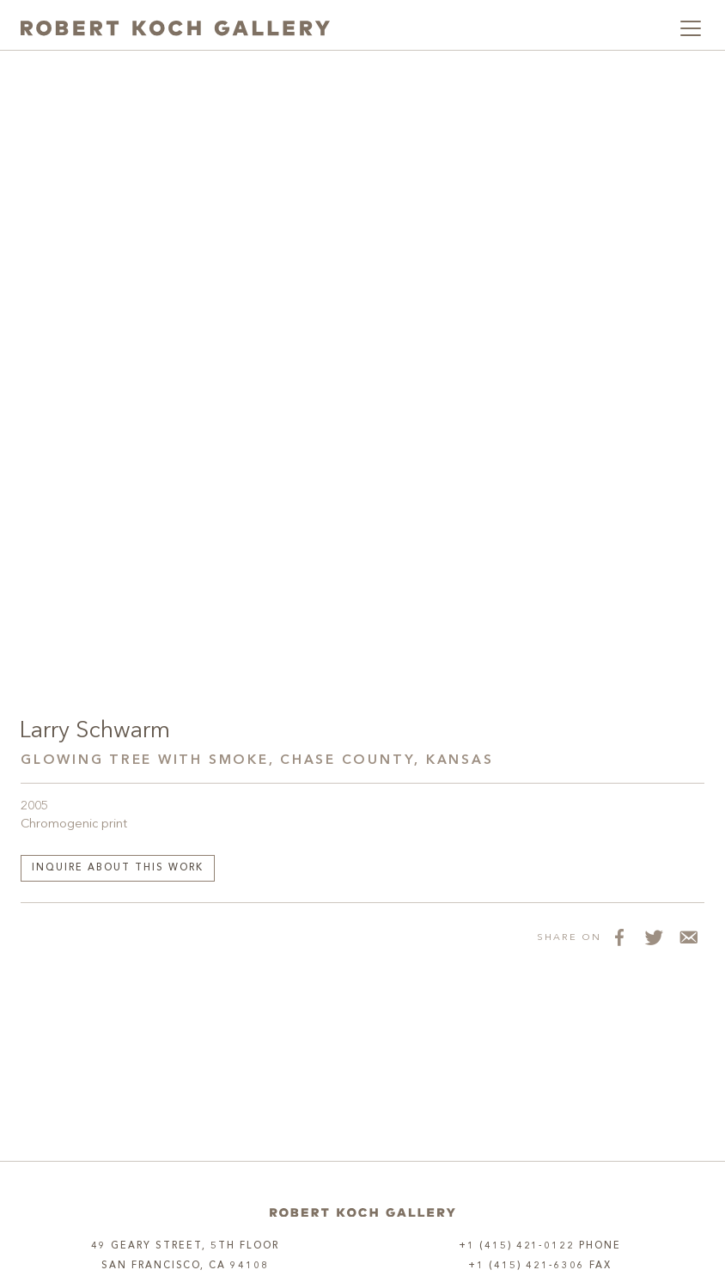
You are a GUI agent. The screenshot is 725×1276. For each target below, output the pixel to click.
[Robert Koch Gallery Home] (175, 28)
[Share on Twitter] (653, 937)
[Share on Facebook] (618, 937)
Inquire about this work (118, 868)
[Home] (362, 1213)
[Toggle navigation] (690, 28)
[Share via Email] (687, 937)
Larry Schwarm (95, 731)
